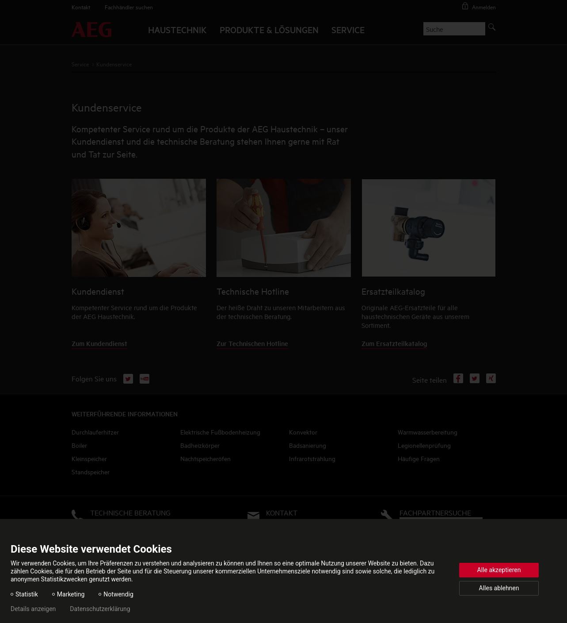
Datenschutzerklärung (100, 608)
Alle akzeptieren (499, 569)
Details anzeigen (33, 608)
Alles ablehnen (499, 588)
